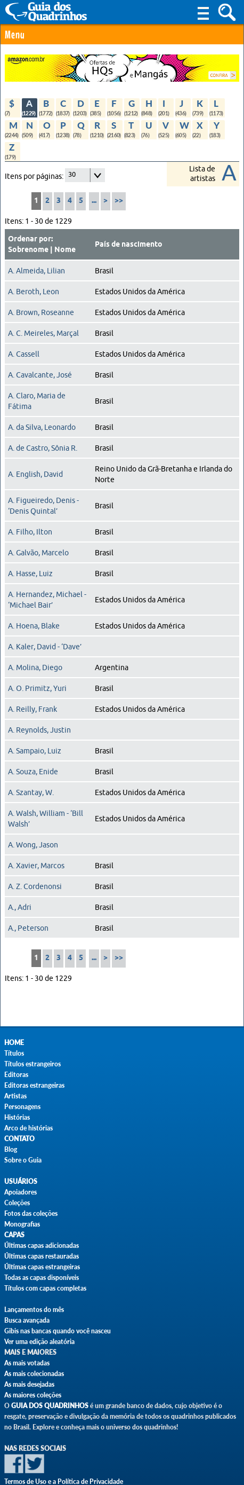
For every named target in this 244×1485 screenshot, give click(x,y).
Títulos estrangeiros (32, 1064)
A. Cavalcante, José (40, 375)
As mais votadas (27, 1363)
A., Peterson (28, 928)
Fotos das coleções (31, 1213)
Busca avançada (27, 1320)
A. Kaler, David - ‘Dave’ (45, 646)
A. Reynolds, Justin (39, 730)
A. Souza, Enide (33, 771)
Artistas (15, 1096)
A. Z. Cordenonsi (35, 886)
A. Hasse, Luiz (30, 573)
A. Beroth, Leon (33, 291)
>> (119, 201)
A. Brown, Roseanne (41, 312)
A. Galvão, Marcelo (38, 552)
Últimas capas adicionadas (41, 1246)
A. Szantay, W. (31, 792)
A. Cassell (23, 354)
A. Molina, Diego (35, 667)
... (94, 201)
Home (14, 1043)
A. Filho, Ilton (30, 532)
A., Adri (19, 907)
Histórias (17, 1117)
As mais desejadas (29, 1384)
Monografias (22, 1224)
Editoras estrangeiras (34, 1085)
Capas (14, 1235)
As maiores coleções (32, 1395)
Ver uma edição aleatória (39, 1342)
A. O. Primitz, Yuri (37, 688)
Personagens (22, 1107)
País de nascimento (128, 244)
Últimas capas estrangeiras (42, 1267)
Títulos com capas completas (45, 1288)
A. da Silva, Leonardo (42, 427)
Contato (19, 1139)
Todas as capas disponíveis (41, 1278)
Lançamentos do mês (34, 1310)
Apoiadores (20, 1192)
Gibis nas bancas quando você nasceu (57, 1331)
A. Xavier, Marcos (36, 865)
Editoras (16, 1075)
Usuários (20, 1181)
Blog (10, 1149)
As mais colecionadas (34, 1374)
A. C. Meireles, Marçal (43, 333)
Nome (65, 250)
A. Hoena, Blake (34, 626)
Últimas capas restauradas (41, 1256)
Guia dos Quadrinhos (49, 1406)
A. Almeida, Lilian (36, 271)
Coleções (17, 1203)
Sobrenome (28, 250)
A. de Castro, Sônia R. (42, 448)
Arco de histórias (28, 1128)
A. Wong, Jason (33, 845)
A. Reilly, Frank (32, 709)
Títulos (14, 1053)
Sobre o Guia (23, 1160)
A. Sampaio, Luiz (34, 751)
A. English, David (35, 474)
